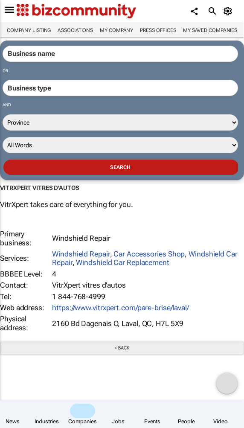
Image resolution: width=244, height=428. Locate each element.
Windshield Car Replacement (122, 262)
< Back (121, 348)
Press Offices (158, 30)
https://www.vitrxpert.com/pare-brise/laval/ (120, 307)
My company (116, 30)
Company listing (29, 30)
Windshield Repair (81, 254)
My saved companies (210, 30)
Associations (75, 30)
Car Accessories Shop (149, 254)
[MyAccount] (229, 11)
